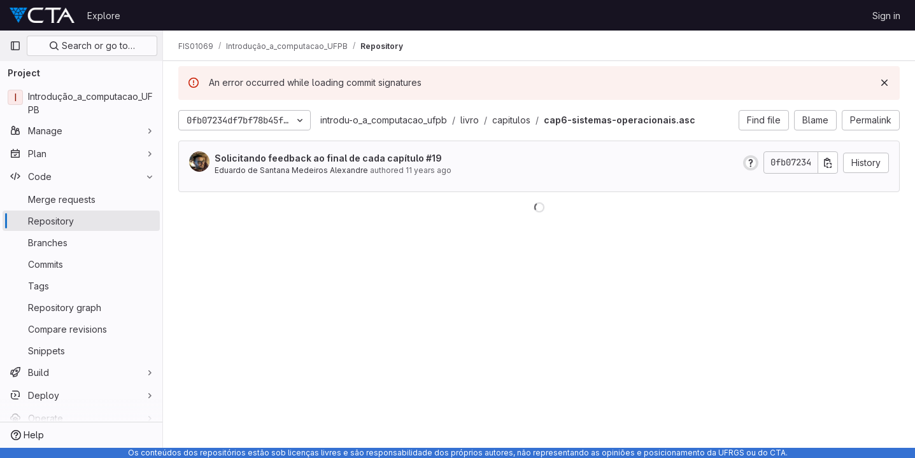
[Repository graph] (81, 307)
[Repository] (81, 221)
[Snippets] (81, 350)
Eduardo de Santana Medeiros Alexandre (291, 170)
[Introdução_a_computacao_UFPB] (81, 103)
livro (469, 119)
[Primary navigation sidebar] (15, 46)
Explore (103, 15)
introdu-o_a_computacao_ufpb (383, 119)
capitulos (511, 119)
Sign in (886, 15)
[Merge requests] (81, 199)
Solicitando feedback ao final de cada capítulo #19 (328, 158)
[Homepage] (42, 15)
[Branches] (81, 242)
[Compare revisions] (81, 329)
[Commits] (81, 264)
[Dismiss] (884, 82)
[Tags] (81, 285)
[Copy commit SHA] (828, 162)
